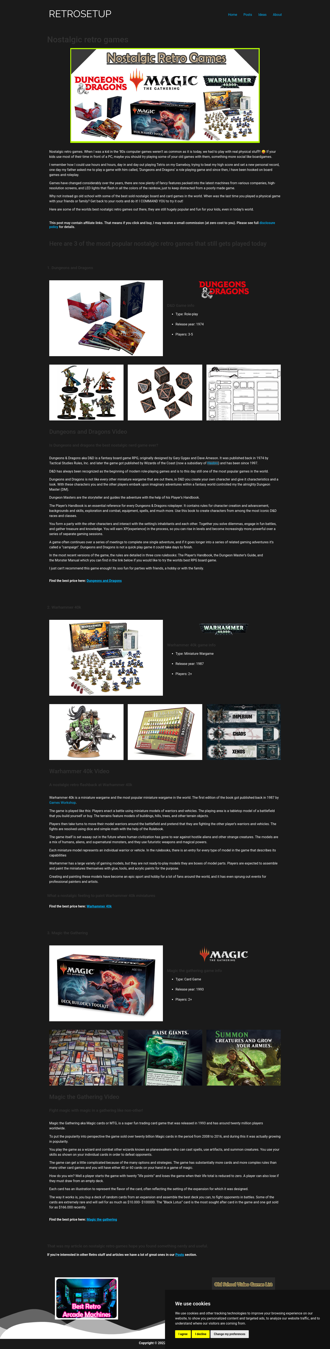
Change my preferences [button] (229, 1334)
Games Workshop (62, 803)
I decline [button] (200, 1334)
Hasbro (212, 463)
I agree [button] (183, 1334)
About (277, 15)
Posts (248, 15)
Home (232, 15)
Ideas (262, 15)
